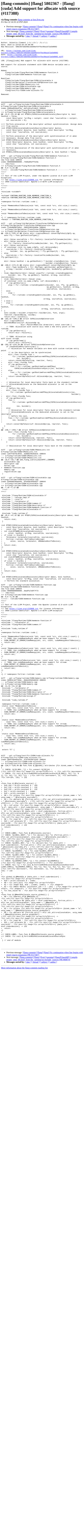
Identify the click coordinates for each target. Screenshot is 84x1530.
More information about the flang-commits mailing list (24, 1149)
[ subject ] (44, 36)
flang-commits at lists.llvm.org (31, 20)
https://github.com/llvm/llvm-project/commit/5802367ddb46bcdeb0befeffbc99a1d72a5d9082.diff (32, 58)
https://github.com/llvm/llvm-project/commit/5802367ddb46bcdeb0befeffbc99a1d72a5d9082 (29, 53)
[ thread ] (35, 36)
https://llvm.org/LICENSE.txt (23, 207)
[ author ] (53, 36)
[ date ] (28, 36)
